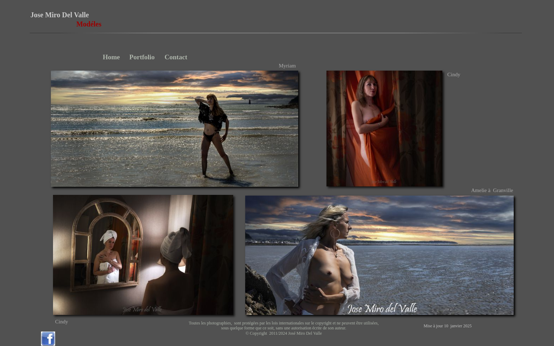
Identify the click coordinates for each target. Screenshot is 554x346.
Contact (176, 57)
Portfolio (142, 57)
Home (111, 57)
